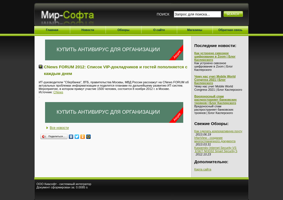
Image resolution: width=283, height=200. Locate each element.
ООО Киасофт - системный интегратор (63, 184)
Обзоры (123, 30)
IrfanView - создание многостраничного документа (214, 139)
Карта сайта (202, 169)
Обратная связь (230, 30)
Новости (87, 30)
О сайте (159, 30)
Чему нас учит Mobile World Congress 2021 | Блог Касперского (214, 80)
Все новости (59, 128)
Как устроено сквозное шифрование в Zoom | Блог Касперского (214, 56)
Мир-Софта (70, 16)
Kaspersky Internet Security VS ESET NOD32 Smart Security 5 (215, 149)
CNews (58, 92)
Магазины (194, 30)
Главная (52, 30)
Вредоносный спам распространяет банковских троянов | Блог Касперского (215, 100)
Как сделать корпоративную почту (218, 131)
